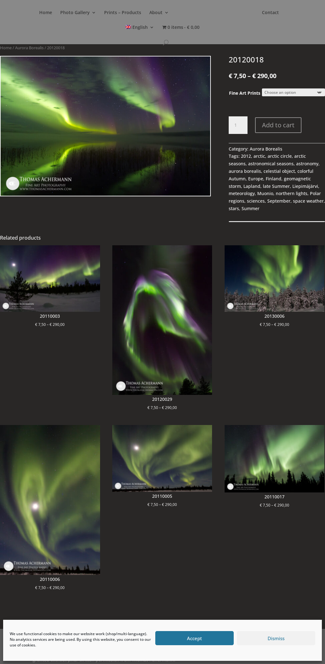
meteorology (242, 193)
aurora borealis (245, 171)
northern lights (291, 193)
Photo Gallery (75, 12)
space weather (308, 201)
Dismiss (276, 638)
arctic (259, 156)
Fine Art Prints (244, 93)
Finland (273, 179)
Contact (270, 12)
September (278, 201)
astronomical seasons (271, 164)
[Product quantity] (238, 125)
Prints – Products (122, 12)
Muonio (265, 193)
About (155, 12)
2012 (246, 156)
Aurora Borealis (29, 47)
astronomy (307, 164)
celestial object (279, 171)
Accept (194, 638)
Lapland (251, 186)
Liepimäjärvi (305, 186)
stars (234, 208)
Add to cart (278, 125)
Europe (255, 179)
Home (45, 12)
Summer (250, 208)
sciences (256, 201)
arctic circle (280, 156)
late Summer (276, 186)
